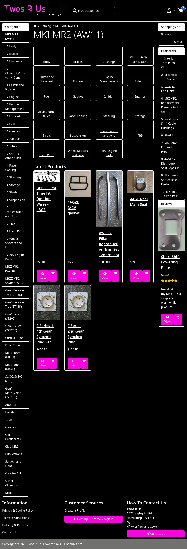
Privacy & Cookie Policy (18, 510)
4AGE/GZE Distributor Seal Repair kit (170, 163)
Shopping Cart (171, 27)
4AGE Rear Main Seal (139, 201)
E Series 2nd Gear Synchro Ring (76, 334)
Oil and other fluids (13, 156)
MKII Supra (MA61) (12, 355)
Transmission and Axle (14, 212)
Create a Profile (74, 510)
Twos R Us (34, 544)
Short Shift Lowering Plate (170, 262)
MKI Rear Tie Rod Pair (169, 194)
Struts (47, 136)
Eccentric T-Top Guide (170, 77)
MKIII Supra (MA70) (13, 367)
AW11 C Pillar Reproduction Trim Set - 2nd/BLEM (109, 243)
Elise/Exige (12, 345)
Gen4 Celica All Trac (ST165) (15, 292)
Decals (9, 412)
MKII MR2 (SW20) (12, 269)
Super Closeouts (12, 483)
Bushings (109, 62)
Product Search (85, 11)
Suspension (78, 136)
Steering (109, 116)
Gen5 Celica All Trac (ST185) (15, 304)
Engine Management (14, 106)
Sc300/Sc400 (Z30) (13, 379)
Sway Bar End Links (169, 89)
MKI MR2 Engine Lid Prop (169, 147)
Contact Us (9, 532)
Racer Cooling (77, 116)
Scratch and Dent (13, 463)
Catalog (46, 26)
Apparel (10, 405)
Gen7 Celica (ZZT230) (13, 328)
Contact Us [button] (156, 534)
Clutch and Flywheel (14, 87)
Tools (8, 420)
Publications (13, 454)
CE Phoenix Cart (71, 544)
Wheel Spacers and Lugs (13, 243)
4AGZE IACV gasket (74, 208)
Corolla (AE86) (14, 338)
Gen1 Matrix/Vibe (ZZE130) (13, 392)
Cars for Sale (13, 473)
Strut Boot (171, 135)
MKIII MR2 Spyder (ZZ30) (14, 280)
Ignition (109, 96)
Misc (8, 493)
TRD (140, 136)
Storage (140, 116)
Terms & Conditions (15, 518)
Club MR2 (11, 446)
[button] (170, 10)
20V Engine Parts (15, 257)
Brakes (78, 62)
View (42, 276)
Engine (78, 81)
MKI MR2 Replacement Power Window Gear (171, 105)
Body (46, 62)
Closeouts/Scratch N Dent (15, 73)
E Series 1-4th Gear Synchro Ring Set (45, 334)
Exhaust (140, 81)
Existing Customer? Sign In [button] (93, 519)
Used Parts (46, 155)
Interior (140, 96)
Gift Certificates (13, 437)
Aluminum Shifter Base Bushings (170, 179)
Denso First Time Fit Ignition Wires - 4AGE (47, 198)
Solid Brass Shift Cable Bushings (170, 123)
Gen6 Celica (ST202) (13, 316)
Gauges (78, 96)
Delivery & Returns (15, 525)
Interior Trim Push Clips (168, 62)
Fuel (46, 96)
